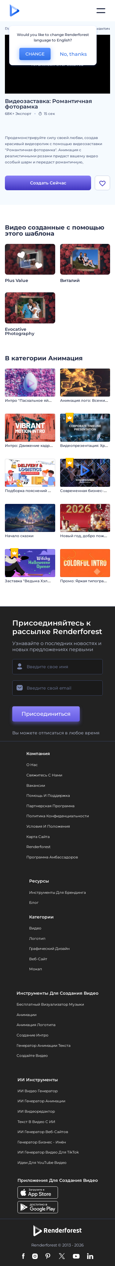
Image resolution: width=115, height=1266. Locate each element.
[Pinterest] (48, 1256)
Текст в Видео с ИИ (36, 1121)
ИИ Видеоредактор (36, 1111)
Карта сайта (38, 836)
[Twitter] (61, 1256)
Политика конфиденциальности (57, 816)
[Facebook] (23, 1256)
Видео (35, 928)
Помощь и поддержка (48, 795)
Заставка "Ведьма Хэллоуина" (34, 581)
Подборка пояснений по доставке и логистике (50, 490)
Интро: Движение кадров (29, 445)
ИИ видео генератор (37, 1091)
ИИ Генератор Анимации (41, 1101)
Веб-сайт (38, 959)
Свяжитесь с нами (44, 775)
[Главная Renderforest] (14, 10)
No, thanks (73, 54)
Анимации (26, 1014)
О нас (32, 764)
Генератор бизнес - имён (41, 1142)
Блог (34, 902)
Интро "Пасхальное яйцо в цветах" (38, 400)
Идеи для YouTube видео (42, 1162)
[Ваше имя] (57, 666)
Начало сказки (19, 535)
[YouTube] (76, 1256)
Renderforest (38, 846)
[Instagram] (35, 1256)
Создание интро (32, 1035)
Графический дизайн (49, 948)
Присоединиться (46, 714)
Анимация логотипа (36, 1024)
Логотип (37, 938)
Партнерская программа (50, 806)
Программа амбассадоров (52, 857)
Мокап (35, 969)
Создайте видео (32, 1055)
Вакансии (35, 785)
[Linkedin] (90, 1256)
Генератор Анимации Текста (44, 1045)
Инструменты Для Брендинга (57, 892)
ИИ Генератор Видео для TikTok (48, 1152)
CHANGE (34, 54)
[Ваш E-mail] (57, 688)
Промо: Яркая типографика (86, 581)
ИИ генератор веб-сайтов (42, 1131)
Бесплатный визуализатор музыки (50, 1004)
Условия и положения (48, 826)
